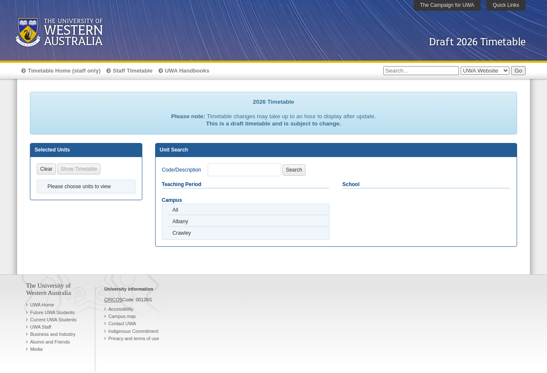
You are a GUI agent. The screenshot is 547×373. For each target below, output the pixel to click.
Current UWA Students (53, 319)
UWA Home (42, 304)
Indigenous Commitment (133, 331)
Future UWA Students (52, 312)
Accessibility (120, 309)
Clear (46, 169)
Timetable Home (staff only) (64, 70)
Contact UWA (122, 323)
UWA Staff (40, 326)
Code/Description (181, 170)
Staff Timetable (133, 70)
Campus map (121, 316)
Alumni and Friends (50, 341)
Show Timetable (79, 169)
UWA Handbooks (187, 70)
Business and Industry (52, 334)
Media (36, 349)
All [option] (175, 210)
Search (294, 170)
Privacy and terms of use (133, 338)
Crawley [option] (182, 233)
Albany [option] (180, 221)
